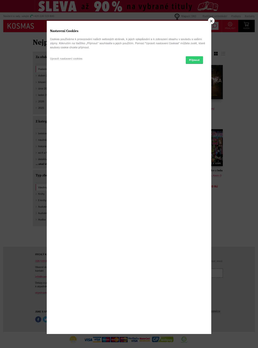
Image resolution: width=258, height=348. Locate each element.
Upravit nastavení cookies (66, 192)
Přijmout (194, 193)
